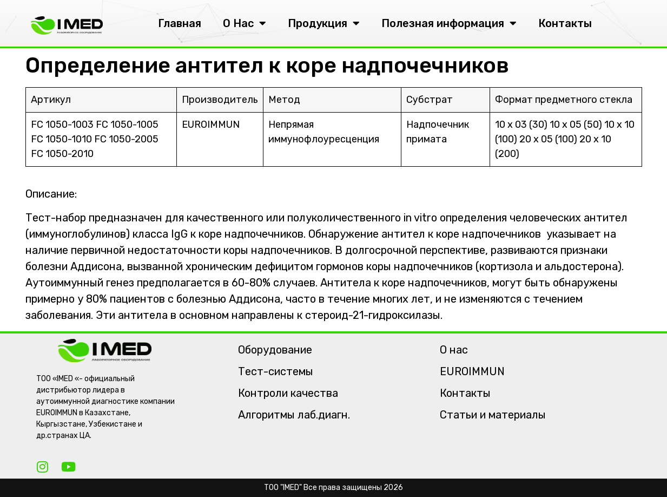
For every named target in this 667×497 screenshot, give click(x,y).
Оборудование (275, 349)
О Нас (244, 23)
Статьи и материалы (493, 414)
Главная (179, 23)
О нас (454, 349)
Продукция (324, 23)
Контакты (565, 23)
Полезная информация (449, 23)
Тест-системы (275, 371)
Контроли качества (288, 393)
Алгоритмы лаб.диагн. (294, 414)
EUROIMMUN (472, 371)
